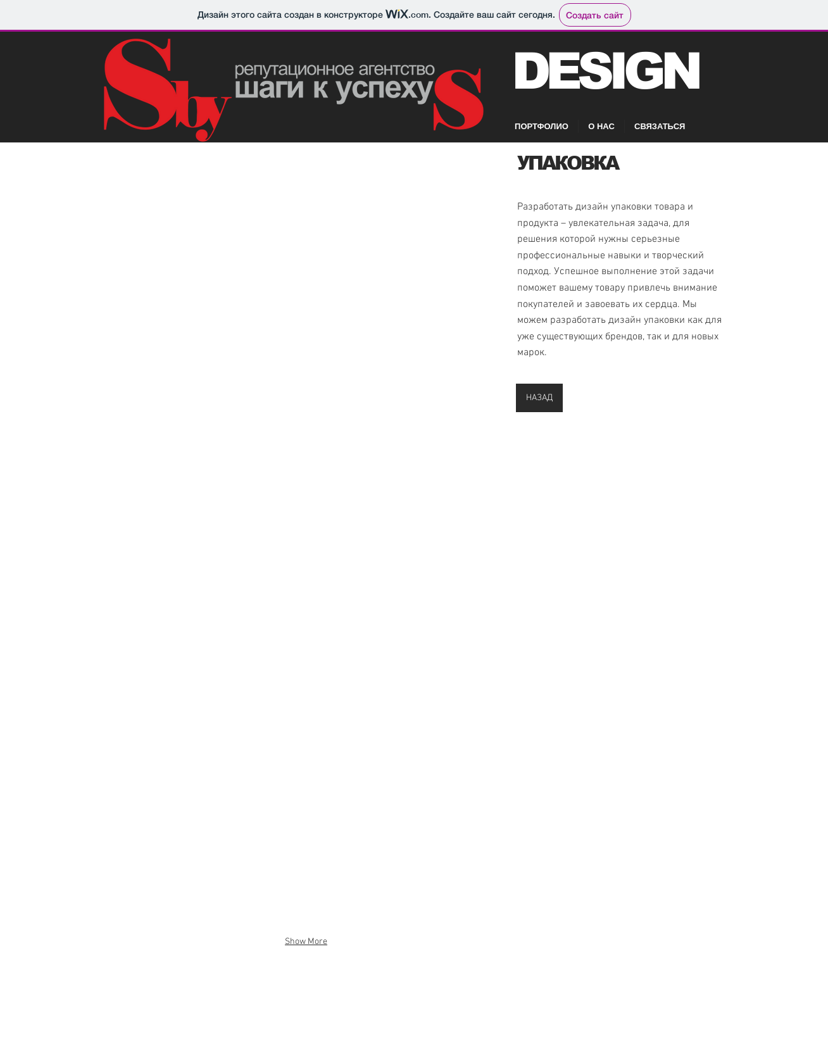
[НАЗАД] (539, 398)
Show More (306, 941)
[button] (306, 283)
